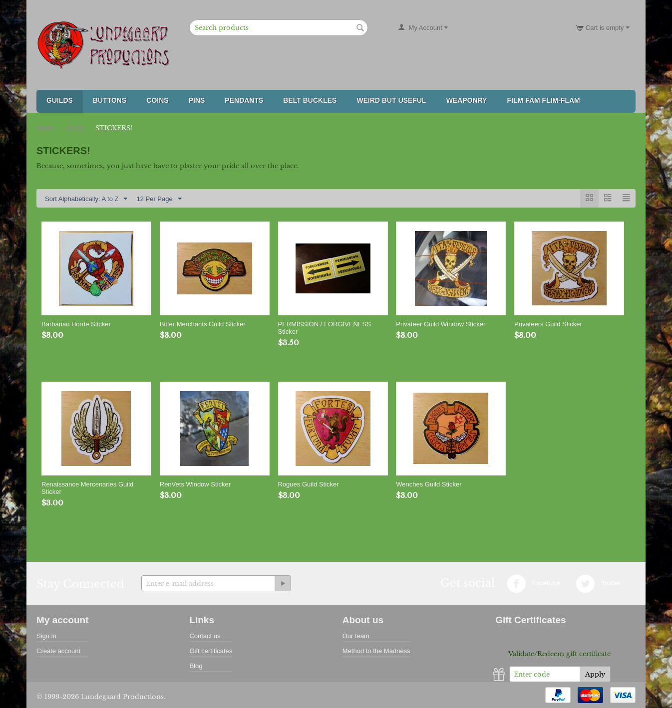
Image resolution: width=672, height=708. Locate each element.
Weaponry (466, 100)
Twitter (598, 583)
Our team (355, 636)
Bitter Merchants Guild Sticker (203, 324)
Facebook (534, 583)
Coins (157, 100)
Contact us (204, 636)
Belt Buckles (309, 100)
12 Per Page (158, 199)
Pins (197, 100)
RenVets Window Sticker (195, 484)
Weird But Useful (391, 100)
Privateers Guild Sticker (548, 324)
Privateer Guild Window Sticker (440, 324)
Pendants (244, 100)
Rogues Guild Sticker (308, 484)
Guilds (59, 100)
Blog (195, 666)
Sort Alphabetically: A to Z (86, 199)
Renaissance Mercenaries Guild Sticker (87, 487)
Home (46, 128)
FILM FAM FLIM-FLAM (543, 100)
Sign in (46, 636)
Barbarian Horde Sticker (76, 324)
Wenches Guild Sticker (428, 484)
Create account (58, 651)
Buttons (109, 100)
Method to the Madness (376, 651)
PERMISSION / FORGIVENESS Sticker (324, 327)
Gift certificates (210, 651)
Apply (595, 674)
